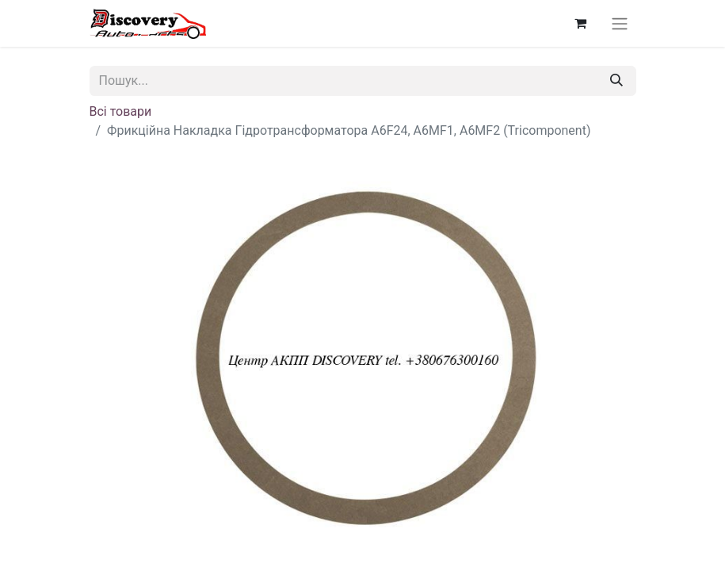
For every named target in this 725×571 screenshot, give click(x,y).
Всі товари (121, 111)
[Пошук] (616, 81)
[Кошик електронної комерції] (581, 23)
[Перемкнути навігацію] (619, 23)
